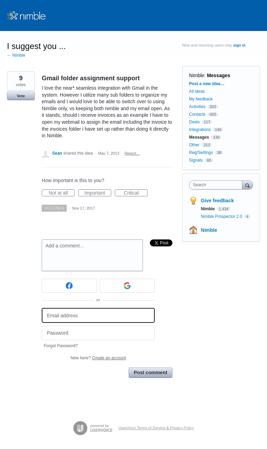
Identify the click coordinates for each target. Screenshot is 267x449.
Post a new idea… (207, 83)
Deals (195, 122)
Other (194, 144)
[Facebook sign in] (69, 286)
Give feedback (217, 200)
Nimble (196, 75)
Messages (218, 75)
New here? (98, 358)
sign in (239, 45)
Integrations (200, 129)
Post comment (150, 372)
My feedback (201, 99)
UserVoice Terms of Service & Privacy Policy (156, 428)
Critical (136, 193)
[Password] (98, 333)
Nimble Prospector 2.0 (222, 216)
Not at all (62, 193)
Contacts (197, 114)
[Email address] (98, 315)
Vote (21, 96)
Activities (197, 106)
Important (97, 193)
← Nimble (16, 55)
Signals (196, 160)
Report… (132, 153)
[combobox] (217, 184)
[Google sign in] (127, 286)
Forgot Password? (61, 345)
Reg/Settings (201, 152)
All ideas (197, 91)
